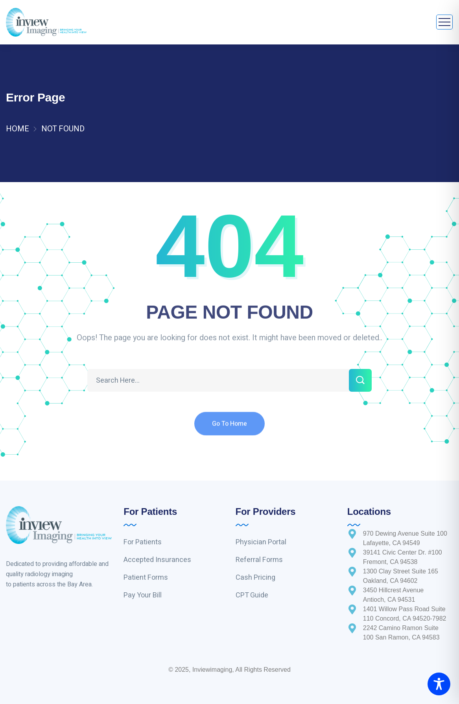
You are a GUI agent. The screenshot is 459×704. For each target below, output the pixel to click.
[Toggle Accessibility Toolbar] (439, 684)
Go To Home (229, 429)
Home (17, 129)
